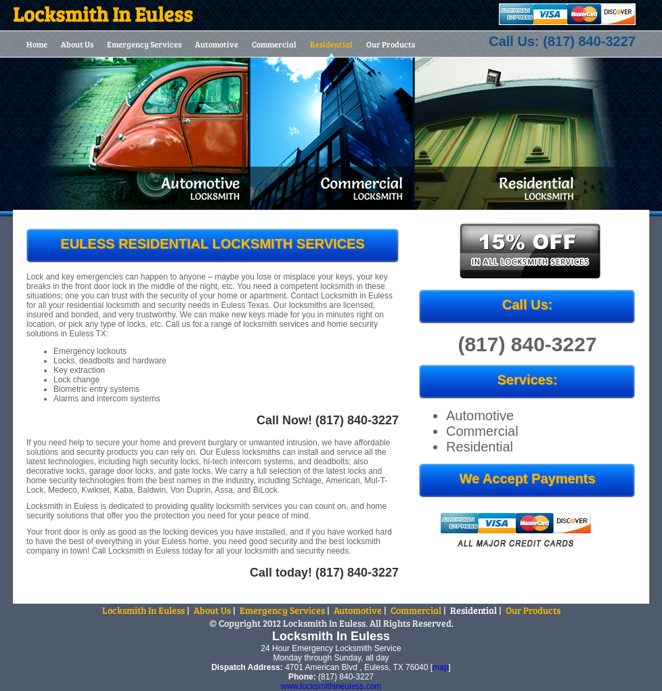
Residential (331, 44)
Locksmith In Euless (143, 610)
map (440, 667)
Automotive (216, 44)
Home (36, 44)
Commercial (274, 44)
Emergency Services (144, 44)
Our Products (390, 44)
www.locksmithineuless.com (331, 686)
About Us (77, 44)
